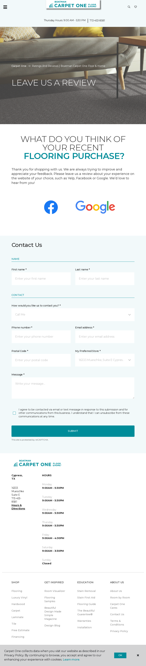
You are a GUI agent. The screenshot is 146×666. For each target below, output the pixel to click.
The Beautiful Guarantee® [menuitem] (86, 612)
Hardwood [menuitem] (18, 604)
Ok (120, 655)
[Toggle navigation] (5, 7)
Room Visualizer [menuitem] (54, 591)
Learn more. (71, 659)
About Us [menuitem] (116, 591)
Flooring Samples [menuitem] (49, 599)
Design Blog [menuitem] (52, 625)
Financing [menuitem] (17, 636)
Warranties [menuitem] (84, 620)
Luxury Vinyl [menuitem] (19, 597)
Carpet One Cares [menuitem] (117, 606)
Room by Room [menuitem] (120, 597)
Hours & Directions (18, 507)
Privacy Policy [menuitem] (119, 631)
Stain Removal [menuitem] (86, 591)
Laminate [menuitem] (17, 617)
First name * (19, 269)
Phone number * (21, 327)
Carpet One (18, 66)
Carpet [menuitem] (15, 610)
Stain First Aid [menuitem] (86, 597)
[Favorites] (135, 7)
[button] (129, 7)
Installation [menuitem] (84, 627)
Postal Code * (19, 351)
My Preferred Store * (87, 351)
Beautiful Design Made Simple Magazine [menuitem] (52, 613)
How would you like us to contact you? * (36, 305)
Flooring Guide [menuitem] (86, 604)
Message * (17, 374)
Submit (73, 431)
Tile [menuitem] (13, 623)
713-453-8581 (97, 20)
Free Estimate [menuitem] (20, 630)
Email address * (84, 327)
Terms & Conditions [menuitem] (117, 622)
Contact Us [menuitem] (117, 614)
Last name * (82, 269)
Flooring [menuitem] (16, 591)
